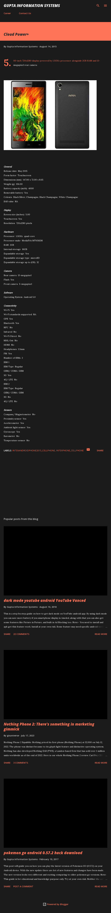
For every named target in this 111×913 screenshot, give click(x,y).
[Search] (98, 5)
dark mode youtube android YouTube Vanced (45, 600)
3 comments (20, 762)
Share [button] (100, 450)
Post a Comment (23, 886)
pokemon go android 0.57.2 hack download (43, 852)
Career (7, 13)
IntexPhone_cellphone (70, 450)
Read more (101, 634)
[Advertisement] (55, 485)
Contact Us (25, 13)
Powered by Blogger (55, 904)
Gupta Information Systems (32, 5)
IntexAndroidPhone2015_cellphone (33, 450)
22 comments (21, 634)
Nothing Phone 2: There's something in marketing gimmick (49, 726)
